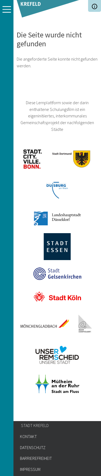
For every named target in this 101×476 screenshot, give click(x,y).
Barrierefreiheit (36, 458)
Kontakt (28, 436)
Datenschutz (33, 447)
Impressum (30, 469)
